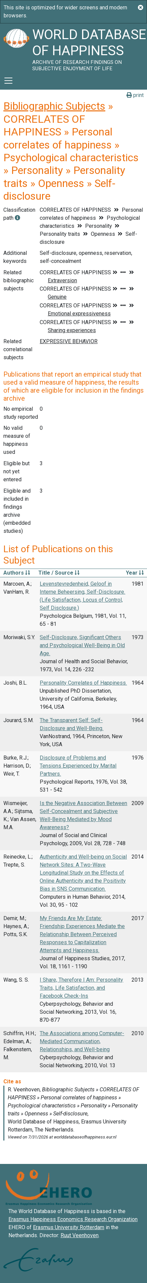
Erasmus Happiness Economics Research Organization (73, 1219)
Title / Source (58, 573)
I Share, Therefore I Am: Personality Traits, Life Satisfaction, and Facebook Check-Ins (81, 988)
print (135, 95)
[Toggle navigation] (8, 80)
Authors (16, 573)
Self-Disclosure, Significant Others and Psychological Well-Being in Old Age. (82, 645)
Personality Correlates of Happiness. (83, 683)
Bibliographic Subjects (54, 106)
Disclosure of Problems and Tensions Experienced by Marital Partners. (78, 766)
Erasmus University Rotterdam (68, 1227)
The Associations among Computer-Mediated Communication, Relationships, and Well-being (82, 1041)
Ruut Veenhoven (80, 1235)
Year (135, 573)
